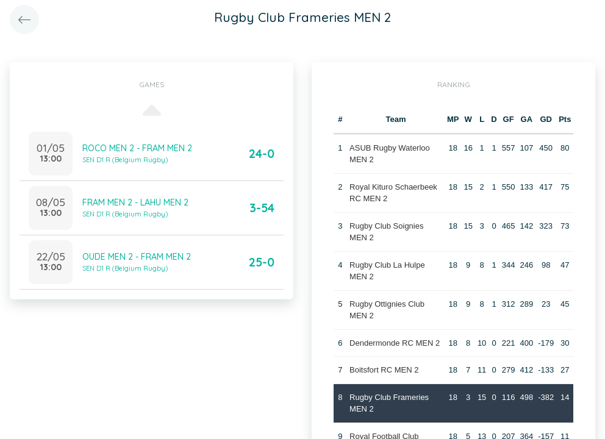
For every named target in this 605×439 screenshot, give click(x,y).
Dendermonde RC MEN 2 (394, 343)
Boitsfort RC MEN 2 (383, 369)
